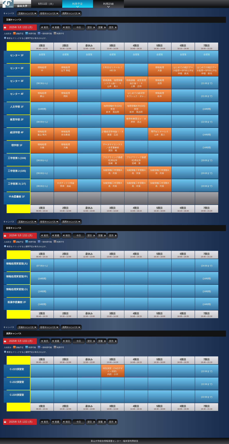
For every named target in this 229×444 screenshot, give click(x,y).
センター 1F (17, 55)
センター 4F (17, 94)
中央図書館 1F (17, 196)
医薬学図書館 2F (17, 302)
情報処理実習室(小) (17, 289)
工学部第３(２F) (17, 183)
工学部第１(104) (17, 158)
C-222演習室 (17, 382)
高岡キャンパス (70, 13)
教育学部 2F (17, 119)
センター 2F (17, 68)
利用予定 (77, 3)
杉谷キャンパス (48, 13)
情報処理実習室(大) (17, 263)
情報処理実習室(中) (17, 276)
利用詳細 (108, 3)
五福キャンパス (26, 13)
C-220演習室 (17, 395)
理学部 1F (16, 145)
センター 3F (17, 81)
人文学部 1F (17, 106)
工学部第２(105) (17, 171)
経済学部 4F (17, 132)
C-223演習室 (17, 369)
